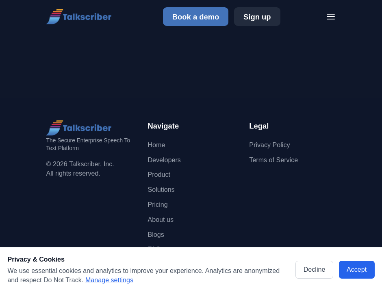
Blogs (156, 234)
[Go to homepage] (81, 16)
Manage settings (109, 279)
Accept (357, 269)
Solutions (161, 189)
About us (161, 219)
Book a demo (195, 17)
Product (159, 174)
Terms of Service (273, 159)
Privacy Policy (269, 144)
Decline (315, 269)
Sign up (257, 17)
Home (156, 144)
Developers (164, 159)
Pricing (157, 204)
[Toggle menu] (331, 16)
